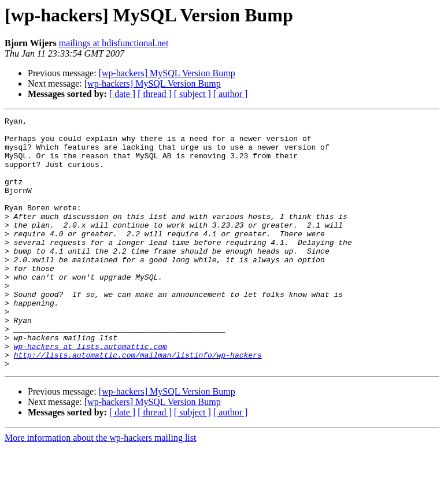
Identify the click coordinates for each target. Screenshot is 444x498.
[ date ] (122, 94)
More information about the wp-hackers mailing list (100, 488)
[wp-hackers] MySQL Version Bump (167, 73)
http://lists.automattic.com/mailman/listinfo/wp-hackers (138, 403)
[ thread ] (155, 94)
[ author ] (230, 94)
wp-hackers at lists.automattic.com (90, 393)
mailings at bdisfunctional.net (114, 43)
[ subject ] (192, 94)
